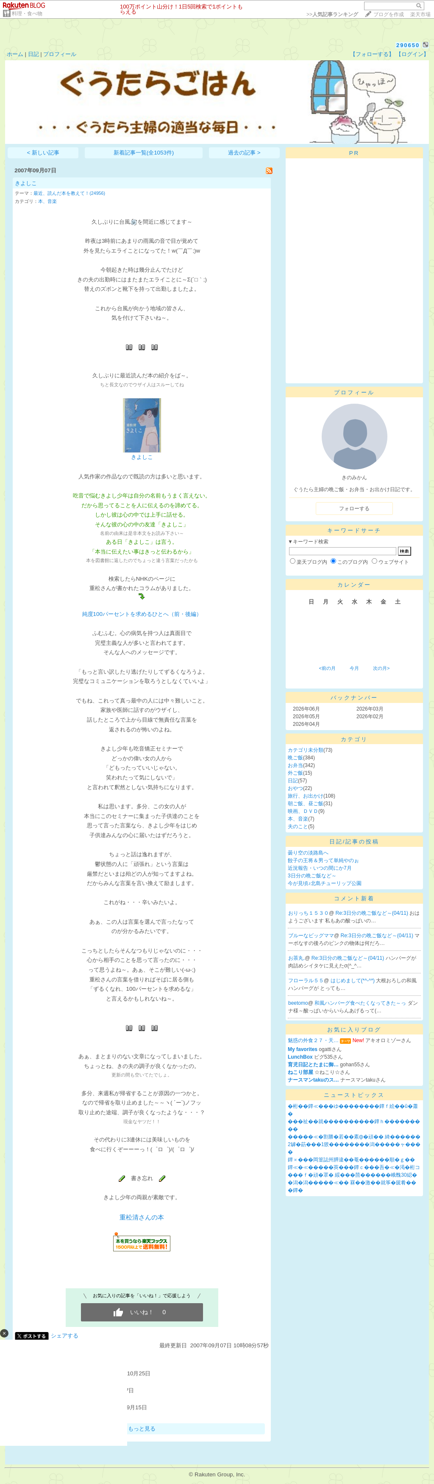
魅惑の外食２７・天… (313, 1040)
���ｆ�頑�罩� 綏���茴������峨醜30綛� (352, 1175)
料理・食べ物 (27, 14)
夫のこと (298, 826)
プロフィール (59, 54)
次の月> (381, 668)
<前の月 (327, 668)
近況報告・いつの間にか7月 (320, 868)
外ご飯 (295, 773)
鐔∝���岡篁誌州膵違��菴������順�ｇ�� (351, 1160)
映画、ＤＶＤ (303, 811)
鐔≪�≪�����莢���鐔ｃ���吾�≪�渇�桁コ (354, 1167)
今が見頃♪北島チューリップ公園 (325, 883)
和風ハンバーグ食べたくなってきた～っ (360, 1003)
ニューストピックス (354, 1095)
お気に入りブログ (354, 1029)
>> (332, 14)
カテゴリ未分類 (305, 750)
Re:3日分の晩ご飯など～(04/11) (373, 913)
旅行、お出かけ (305, 796)
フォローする (354, 509)
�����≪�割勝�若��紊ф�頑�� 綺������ (354, 1137)
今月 (354, 668)
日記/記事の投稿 (354, 841)
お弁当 (295, 765)
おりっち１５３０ (308, 913)
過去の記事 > (244, 152)
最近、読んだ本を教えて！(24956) (69, 193)
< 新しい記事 (43, 152)
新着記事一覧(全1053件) (144, 152)
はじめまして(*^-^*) (353, 981)
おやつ (295, 788)
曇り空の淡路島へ (308, 853)
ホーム (15, 54)
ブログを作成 (388, 14)
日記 (33, 54)
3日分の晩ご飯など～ (312, 876)
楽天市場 (420, 14)
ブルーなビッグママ (311, 936)
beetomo (298, 1003)
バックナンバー (354, 697)
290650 (408, 45)
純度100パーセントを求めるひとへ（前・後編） (142, 614)
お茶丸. (296, 958)
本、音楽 (47, 201)
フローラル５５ (306, 981)
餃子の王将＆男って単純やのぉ (323, 860)
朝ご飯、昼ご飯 (305, 804)
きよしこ (26, 183)
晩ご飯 (295, 758)
